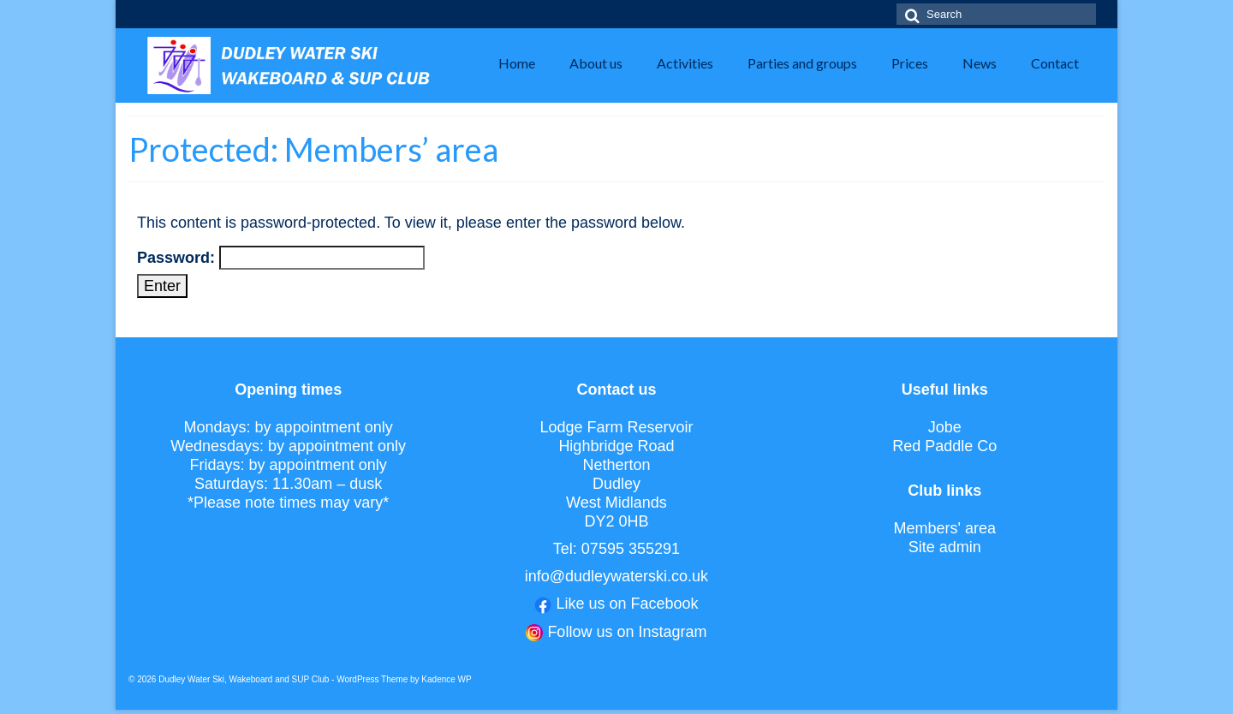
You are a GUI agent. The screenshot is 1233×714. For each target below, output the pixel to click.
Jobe (945, 427)
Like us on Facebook (627, 603)
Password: (281, 258)
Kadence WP (446, 679)
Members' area (944, 528)
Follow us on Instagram (626, 631)
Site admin (944, 547)
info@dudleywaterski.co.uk (616, 576)
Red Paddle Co (944, 446)
